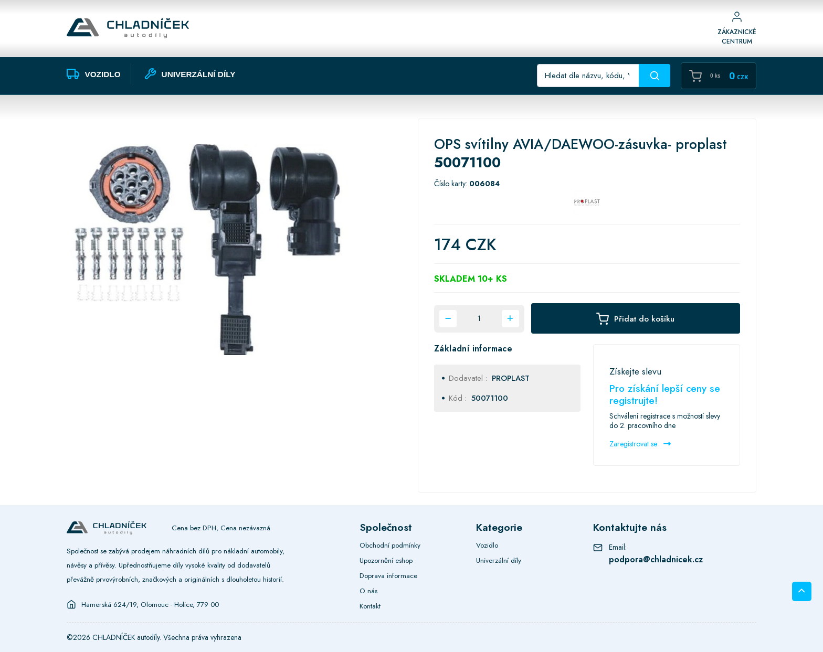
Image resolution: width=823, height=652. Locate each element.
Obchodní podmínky (390, 545)
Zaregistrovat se (640, 444)
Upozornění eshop (386, 560)
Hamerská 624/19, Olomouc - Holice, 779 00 (150, 604)
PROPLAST (511, 378)
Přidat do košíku (635, 318)
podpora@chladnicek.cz (656, 559)
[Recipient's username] (588, 75)
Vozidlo (487, 545)
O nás (368, 590)
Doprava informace (388, 575)
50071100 (489, 398)
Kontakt (370, 606)
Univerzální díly (498, 560)
